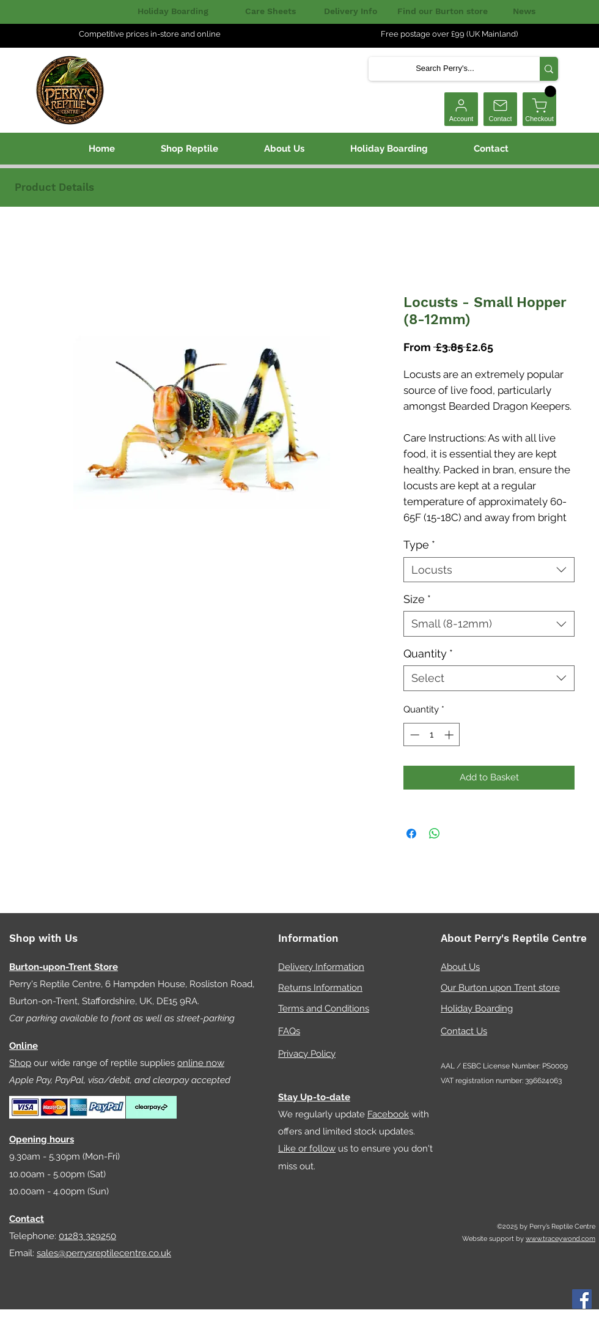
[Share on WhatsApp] (434, 833)
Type (419, 544)
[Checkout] (539, 109)
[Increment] (450, 734)
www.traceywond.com (560, 1239)
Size (417, 599)
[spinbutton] (432, 734)
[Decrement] (413, 734)
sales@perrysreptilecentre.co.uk (104, 1253)
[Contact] (500, 109)
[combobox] (489, 569)
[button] (550, 91)
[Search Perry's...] (445, 69)
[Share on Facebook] (411, 833)
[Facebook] (582, 1299)
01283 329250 (87, 1235)
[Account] (461, 109)
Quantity (428, 653)
